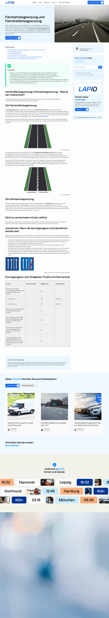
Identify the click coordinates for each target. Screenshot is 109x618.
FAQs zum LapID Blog (64, 2)
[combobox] (86, 67)
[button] (75, 117)
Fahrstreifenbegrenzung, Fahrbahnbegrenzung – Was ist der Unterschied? (26, 50)
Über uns (54, 2)
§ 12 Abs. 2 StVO (43, 114)
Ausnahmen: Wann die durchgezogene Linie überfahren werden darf (25, 56)
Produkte (34, 2)
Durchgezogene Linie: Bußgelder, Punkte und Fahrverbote (22, 58)
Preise (40, 2)
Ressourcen (47, 2)
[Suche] (100, 67)
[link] (96, 2)
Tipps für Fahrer (79, 61)
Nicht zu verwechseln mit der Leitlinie (17, 55)
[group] (88, 117)
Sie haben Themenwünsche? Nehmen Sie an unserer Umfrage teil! (85, 73)
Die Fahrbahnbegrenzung (14, 53)
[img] (97, 117)
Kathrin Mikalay (85, 50)
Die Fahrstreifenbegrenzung (15, 51)
